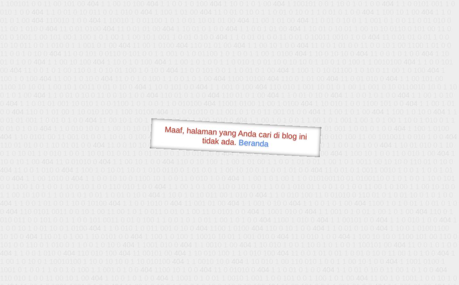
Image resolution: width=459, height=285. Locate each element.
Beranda (253, 143)
